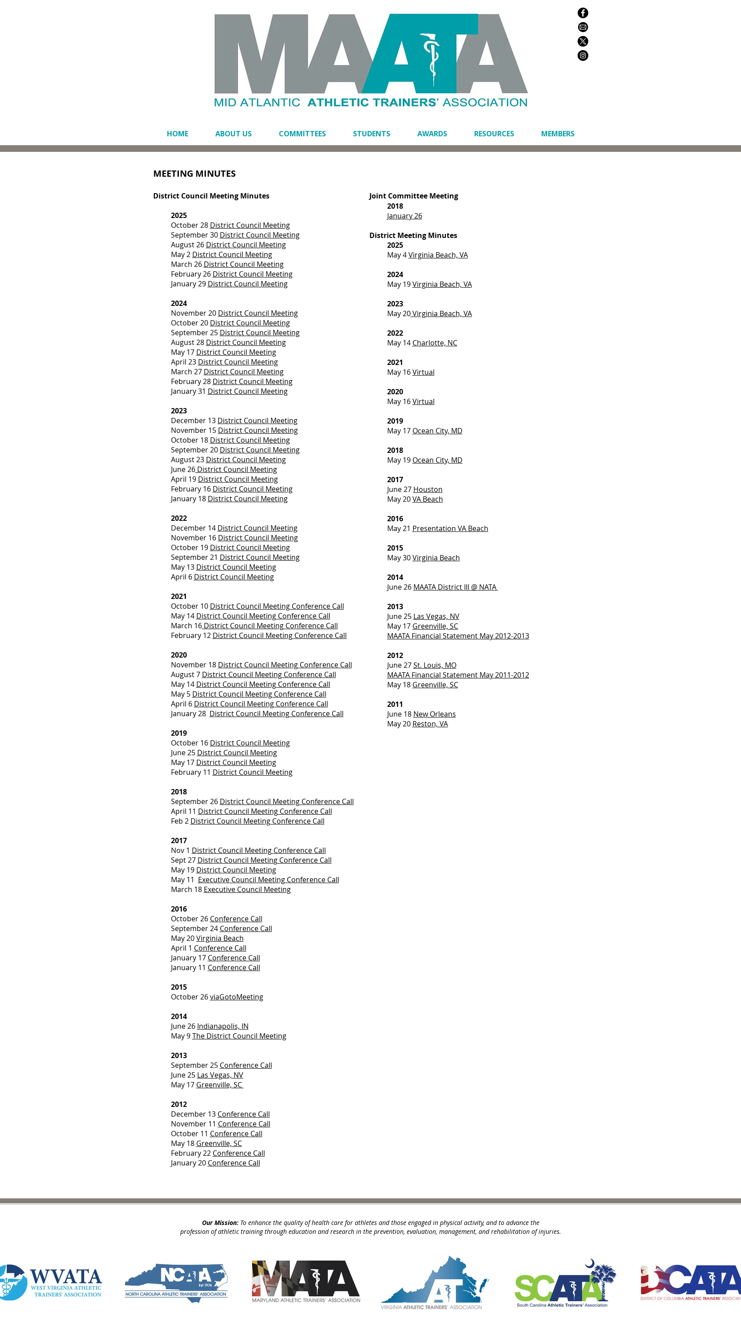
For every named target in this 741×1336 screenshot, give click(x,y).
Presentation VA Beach (450, 528)
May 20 (183, 938)
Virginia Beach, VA (442, 284)
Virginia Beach (436, 558)
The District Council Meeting (239, 1036)
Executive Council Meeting (247, 889)
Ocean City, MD (437, 431)
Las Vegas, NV (220, 1075)
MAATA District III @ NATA (455, 587)
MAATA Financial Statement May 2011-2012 (458, 675)
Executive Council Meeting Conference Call (268, 879)
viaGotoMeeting (236, 997)
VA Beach (427, 499)
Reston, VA (430, 724)
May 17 (183, 352)
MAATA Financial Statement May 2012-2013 (458, 636)
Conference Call (304, 860)
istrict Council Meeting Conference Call (266, 684)
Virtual (423, 372)
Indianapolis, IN (223, 1026)
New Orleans (434, 714)
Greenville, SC (220, 1085)
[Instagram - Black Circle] (583, 55)
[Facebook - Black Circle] (583, 13)
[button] (302, 134)
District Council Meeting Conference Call (277, 606)
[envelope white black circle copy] (583, 27)
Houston (428, 489)
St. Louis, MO (434, 665)
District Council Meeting (246, 245)
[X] (583, 41)
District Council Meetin (235, 860)
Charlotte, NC (434, 343)
